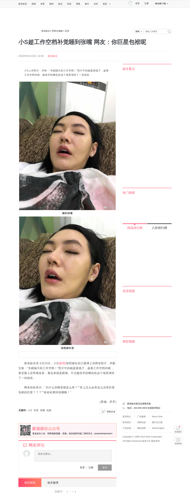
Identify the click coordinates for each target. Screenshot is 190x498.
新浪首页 (22, 4)
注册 (146, 3)
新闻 (34, 4)
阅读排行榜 (134, 228)
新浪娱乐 (45, 31)
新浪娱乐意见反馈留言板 (139, 403)
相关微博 (52, 482)
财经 (51, 4)
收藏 (115, 56)
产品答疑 (127, 428)
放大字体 (105, 56)
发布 (104, 467)
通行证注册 (157, 422)
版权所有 (155, 441)
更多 (107, 4)
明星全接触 (57, 31)
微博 (126, 56)
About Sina (157, 416)
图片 (87, 4)
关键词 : (23, 410)
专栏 (96, 4)
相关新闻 (29, 482)
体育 (42, 4)
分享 (146, 56)
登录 (82, 467)
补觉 (36, 410)
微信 (136, 56)
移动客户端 (162, 3)
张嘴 (42, 410)
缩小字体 (95, 56)
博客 (78, 4)
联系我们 (127, 422)
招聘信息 (141, 422)
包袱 (48, 410)
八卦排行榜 (159, 228)
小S (30, 410)
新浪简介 (127, 416)
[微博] (62, 363)
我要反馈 (111, 411)
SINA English (158, 428)
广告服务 (141, 416)
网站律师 (141, 428)
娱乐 (60, 4)
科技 (69, 4)
